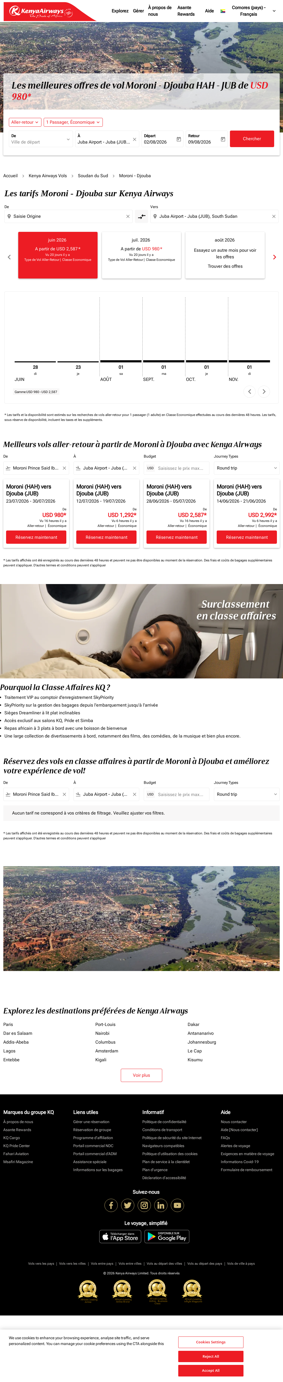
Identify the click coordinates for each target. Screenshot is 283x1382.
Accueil (10, 175)
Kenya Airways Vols (48, 175)
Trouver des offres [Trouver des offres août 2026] (225, 266)
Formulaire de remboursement (246, 1165)
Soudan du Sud (93, 175)
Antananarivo (201, 1029)
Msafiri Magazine (18, 1157)
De (13, 136)
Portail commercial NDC (93, 1141)
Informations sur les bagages (98, 1165)
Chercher (252, 138)
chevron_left (250, 387)
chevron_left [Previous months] (8, 255)
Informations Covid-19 (240, 1157)
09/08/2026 (199, 142)
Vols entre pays (102, 1259)
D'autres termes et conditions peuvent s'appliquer (69, 561)
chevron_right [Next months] (274, 255)
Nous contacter (234, 1117)
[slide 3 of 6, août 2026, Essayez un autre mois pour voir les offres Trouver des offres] (225, 255)
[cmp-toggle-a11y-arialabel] (141, 216)
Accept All (211, 1370)
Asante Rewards (186, 11)
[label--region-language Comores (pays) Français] (248, 11)
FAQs (225, 1133)
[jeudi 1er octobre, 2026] (206, 357)
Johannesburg (202, 1038)
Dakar (193, 1020)
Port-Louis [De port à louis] (105, 1020)
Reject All (211, 1356)
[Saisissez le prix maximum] (181, 464)
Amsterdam (106, 1046)
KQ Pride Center (16, 1141)
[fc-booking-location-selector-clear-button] (135, 139)
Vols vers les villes (72, 1259)
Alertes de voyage (235, 1141)
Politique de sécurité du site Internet (171, 1133)
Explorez (120, 11)
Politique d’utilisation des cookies (170, 1149)
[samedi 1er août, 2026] (121, 357)
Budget (150, 452)
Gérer (138, 11)
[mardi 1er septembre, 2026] (163, 357)
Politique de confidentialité (164, 1117)
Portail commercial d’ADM (95, 1149)
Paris (8, 1020)
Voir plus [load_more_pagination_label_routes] (141, 1071)
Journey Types (226, 452)
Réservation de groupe (92, 1125)
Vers (154, 207)
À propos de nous (160, 11)
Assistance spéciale (89, 1157)
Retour (194, 136)
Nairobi (102, 1029)
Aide (209, 11)
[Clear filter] (64, 464)
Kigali (100, 1055)
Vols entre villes (130, 1259)
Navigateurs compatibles (163, 1141)
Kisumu (195, 1055)
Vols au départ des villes (164, 1259)
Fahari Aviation (16, 1149)
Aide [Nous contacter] (239, 1125)
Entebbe (11, 1055)
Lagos (9, 1046)
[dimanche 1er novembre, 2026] (249, 357)
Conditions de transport (162, 1125)
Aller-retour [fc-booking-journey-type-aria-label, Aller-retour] (22, 122)
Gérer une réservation (91, 1117)
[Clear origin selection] (128, 216)
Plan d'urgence (154, 1165)
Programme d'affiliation (93, 1133)
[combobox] (38, 142)
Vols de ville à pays (241, 1259)
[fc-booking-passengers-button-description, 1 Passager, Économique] (70, 122)
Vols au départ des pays (204, 1259)
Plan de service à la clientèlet (166, 1157)
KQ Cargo (11, 1133)
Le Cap (195, 1046)
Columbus (105, 1038)
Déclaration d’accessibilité (164, 1173)
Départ (149, 136)
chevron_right (264, 387)
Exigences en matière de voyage (247, 1149)
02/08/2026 (155, 142)
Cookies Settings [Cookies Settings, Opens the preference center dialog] (211, 1341)
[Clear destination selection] (274, 216)
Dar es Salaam (17, 1029)
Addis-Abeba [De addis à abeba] (16, 1038)
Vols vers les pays (41, 1259)
